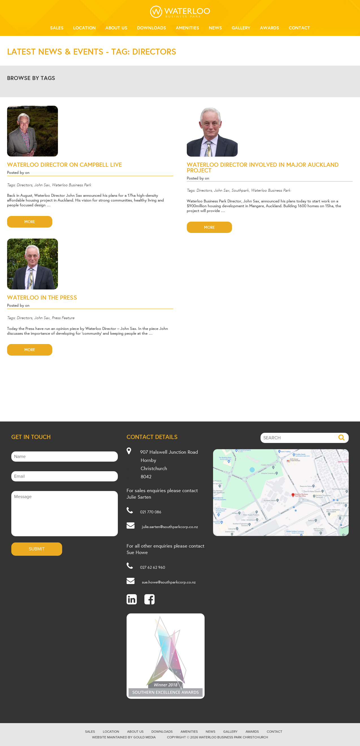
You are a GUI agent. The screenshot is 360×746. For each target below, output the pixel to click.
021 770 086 (150, 511)
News (215, 28)
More (29, 221)
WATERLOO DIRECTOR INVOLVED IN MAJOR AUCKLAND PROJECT (263, 167)
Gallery (241, 28)
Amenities (187, 28)
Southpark (240, 190)
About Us (116, 28)
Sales (57, 28)
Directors (24, 184)
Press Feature (63, 317)
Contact (299, 28)
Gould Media (144, 737)
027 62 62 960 (152, 567)
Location (84, 28)
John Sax (42, 184)
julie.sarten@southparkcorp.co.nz (170, 526)
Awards (269, 28)
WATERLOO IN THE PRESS (42, 297)
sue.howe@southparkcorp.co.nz (169, 582)
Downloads (151, 28)
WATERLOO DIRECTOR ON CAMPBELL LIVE (64, 164)
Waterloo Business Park (71, 184)
